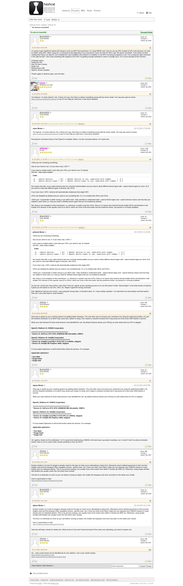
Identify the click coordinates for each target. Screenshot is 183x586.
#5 (150, 227)
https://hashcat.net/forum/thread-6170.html (46, 481)
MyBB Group (55, 583)
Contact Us (44, 580)
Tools (89, 11)
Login (48, 19)
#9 (150, 501)
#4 (150, 159)
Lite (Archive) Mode (82, 580)
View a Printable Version (40, 573)
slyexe (43, 302)
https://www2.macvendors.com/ (42, 555)
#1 (150, 48)
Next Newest (47, 566)
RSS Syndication (112, 580)
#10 (150, 550)
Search (141, 12)
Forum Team (34, 580)
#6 (150, 313)
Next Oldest (36, 566)
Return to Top (69, 580)
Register (54, 19)
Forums (75, 11)
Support (44, 25)
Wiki (83, 11)
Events (97, 11)
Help (150, 12)
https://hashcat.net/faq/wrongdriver (44, 99)
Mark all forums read (97, 580)
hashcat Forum (35, 25)
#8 (150, 462)
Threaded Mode (146, 32)
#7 (150, 381)
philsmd (81, 159)
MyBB (39, 583)
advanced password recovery (49, 7)
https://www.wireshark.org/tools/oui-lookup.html (48, 557)
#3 (150, 124)
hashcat (66, 11)
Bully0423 (44, 36)
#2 (150, 94)
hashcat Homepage (56, 580)
